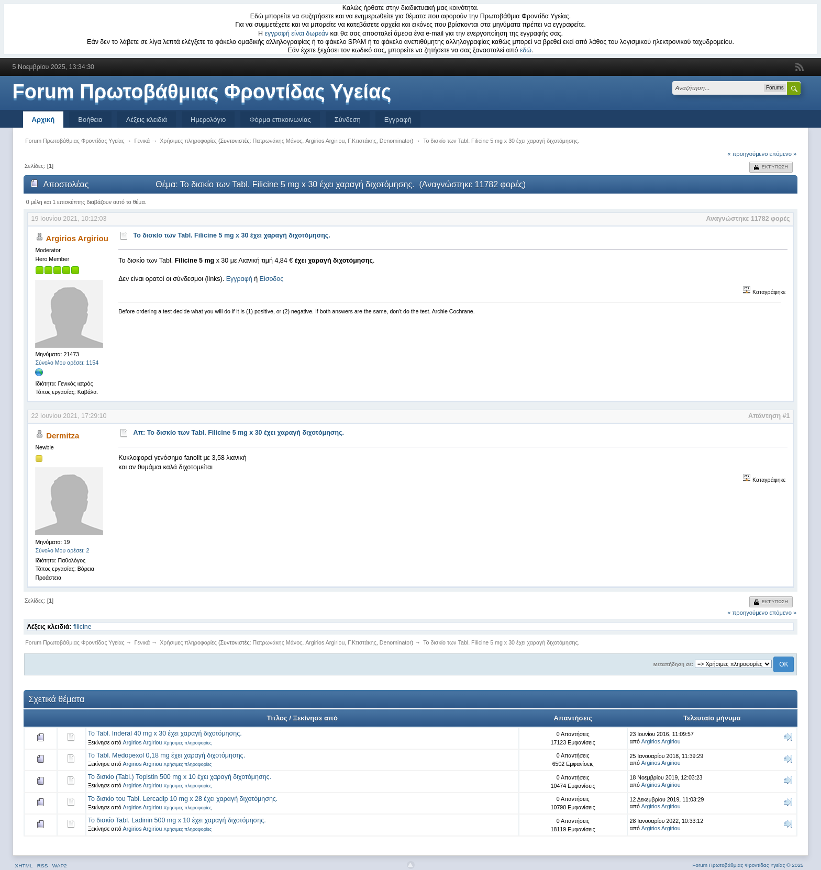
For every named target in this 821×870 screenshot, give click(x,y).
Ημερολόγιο (208, 119)
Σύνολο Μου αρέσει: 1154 (66, 362)
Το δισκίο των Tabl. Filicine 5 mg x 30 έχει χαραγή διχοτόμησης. (231, 235)
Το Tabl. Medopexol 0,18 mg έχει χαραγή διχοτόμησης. (166, 755)
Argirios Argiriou (325, 141)
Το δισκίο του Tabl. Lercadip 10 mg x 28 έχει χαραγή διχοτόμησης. (183, 799)
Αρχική (43, 119)
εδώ (525, 50)
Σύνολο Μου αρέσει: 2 (62, 550)
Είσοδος (272, 279)
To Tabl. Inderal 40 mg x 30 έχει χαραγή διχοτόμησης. (165, 733)
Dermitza (62, 435)
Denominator (396, 141)
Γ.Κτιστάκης (362, 141)
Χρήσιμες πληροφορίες (187, 742)
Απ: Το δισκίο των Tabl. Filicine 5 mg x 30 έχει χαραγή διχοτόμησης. (238, 432)
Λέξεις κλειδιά (146, 119)
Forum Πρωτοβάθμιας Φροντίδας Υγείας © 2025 (747, 865)
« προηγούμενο (747, 154)
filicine (82, 626)
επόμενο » (783, 154)
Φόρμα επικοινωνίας (280, 119)
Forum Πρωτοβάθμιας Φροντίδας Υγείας (202, 92)
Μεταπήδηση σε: (673, 664)
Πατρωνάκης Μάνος (278, 141)
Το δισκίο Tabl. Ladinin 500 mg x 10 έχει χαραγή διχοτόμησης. (177, 820)
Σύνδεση (348, 119)
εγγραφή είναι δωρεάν (297, 33)
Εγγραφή (398, 119)
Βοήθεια (90, 119)
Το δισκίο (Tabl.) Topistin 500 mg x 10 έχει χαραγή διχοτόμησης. (179, 777)
